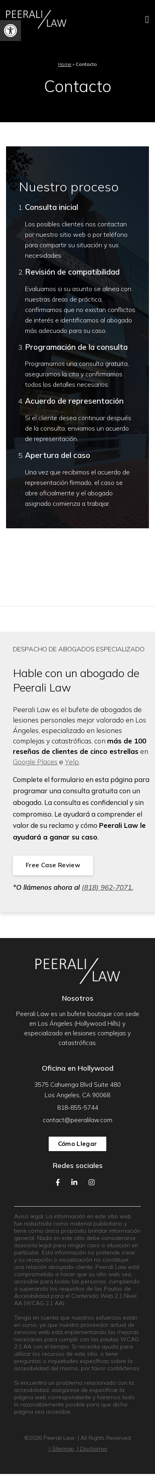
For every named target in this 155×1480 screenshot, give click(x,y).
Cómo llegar (77, 1143)
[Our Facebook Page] (58, 1182)
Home (64, 64)
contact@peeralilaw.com (77, 1120)
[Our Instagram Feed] (92, 1182)
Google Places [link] (35, 761)
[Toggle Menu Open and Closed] (125, 19)
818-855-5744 (77, 1107)
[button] (10, 30)
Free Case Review (53, 865)
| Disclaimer (91, 1448)
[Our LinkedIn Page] (74, 1182)
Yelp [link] (72, 761)
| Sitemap (61, 1448)
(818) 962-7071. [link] (107, 887)
